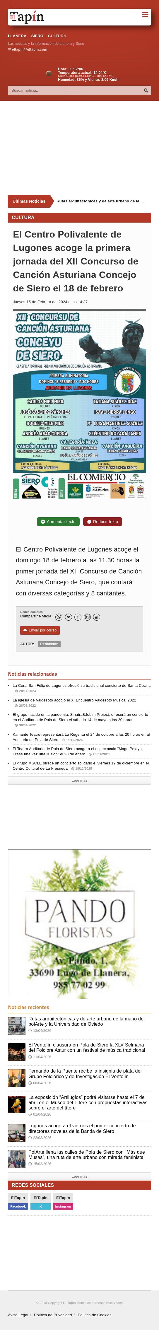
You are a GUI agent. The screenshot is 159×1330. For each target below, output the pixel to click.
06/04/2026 (39, 1083)
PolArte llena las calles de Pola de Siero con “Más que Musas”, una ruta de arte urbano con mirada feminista (86, 1155)
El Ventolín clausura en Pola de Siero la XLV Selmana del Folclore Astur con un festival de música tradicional (86, 1047)
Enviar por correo (40, 630)
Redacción (49, 644)
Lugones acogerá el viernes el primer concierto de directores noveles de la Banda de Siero (82, 1128)
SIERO (37, 36)
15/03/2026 (39, 1164)
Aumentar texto (58, 521)
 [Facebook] (78, 617)
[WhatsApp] (59, 617)
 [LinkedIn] (96, 617)
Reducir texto (102, 521)
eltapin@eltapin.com (29, 49)
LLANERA (17, 36)
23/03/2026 (39, 1138)
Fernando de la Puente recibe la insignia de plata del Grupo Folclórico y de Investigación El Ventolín (84, 1073)
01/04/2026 (39, 1114)
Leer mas (79, 780)
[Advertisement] (83, 148)
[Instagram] (87, 617)
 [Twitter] (68, 617)
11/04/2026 (39, 1057)
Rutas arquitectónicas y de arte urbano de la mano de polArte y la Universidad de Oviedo (85, 1021)
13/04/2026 (39, 1031)
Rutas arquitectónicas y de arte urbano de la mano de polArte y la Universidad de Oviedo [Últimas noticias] (101, 201)
